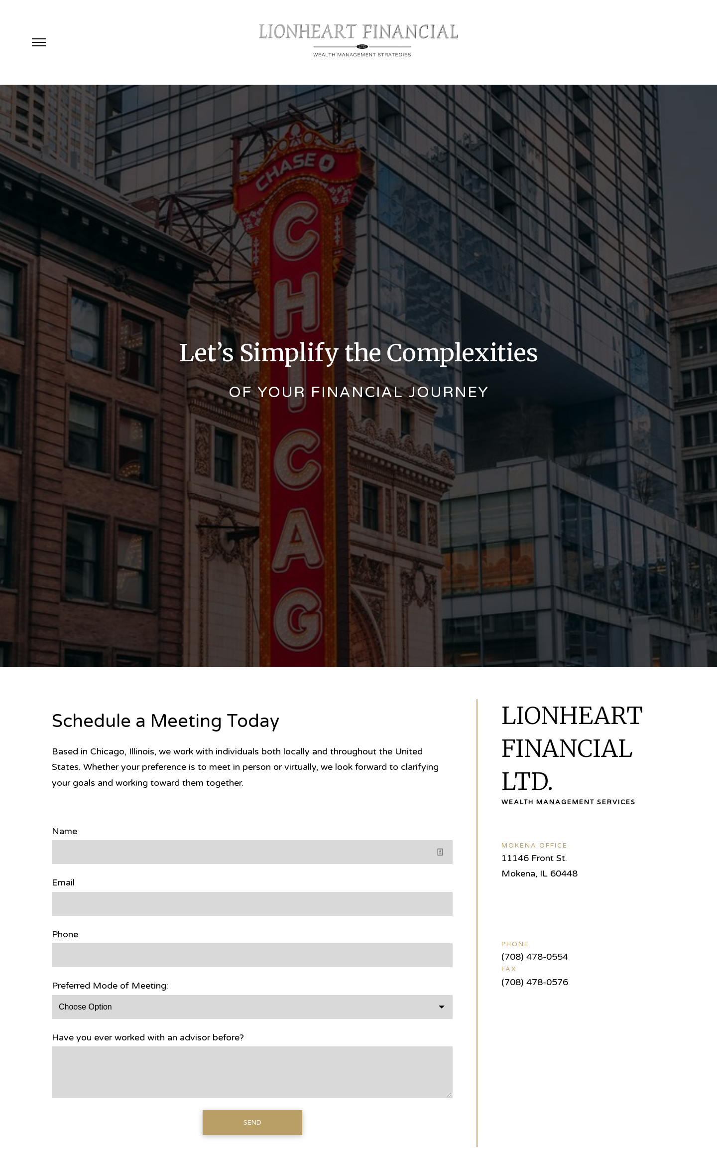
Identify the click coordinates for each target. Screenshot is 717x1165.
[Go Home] (358, 42)
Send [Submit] (252, 1123)
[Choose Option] (252, 1007)
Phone (65, 934)
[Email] (252, 904)
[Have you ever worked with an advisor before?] (252, 1072)
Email (63, 882)
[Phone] (252, 955)
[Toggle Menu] (39, 42)
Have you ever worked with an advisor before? (148, 1037)
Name (64, 831)
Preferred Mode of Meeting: (110, 985)
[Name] (252, 852)
